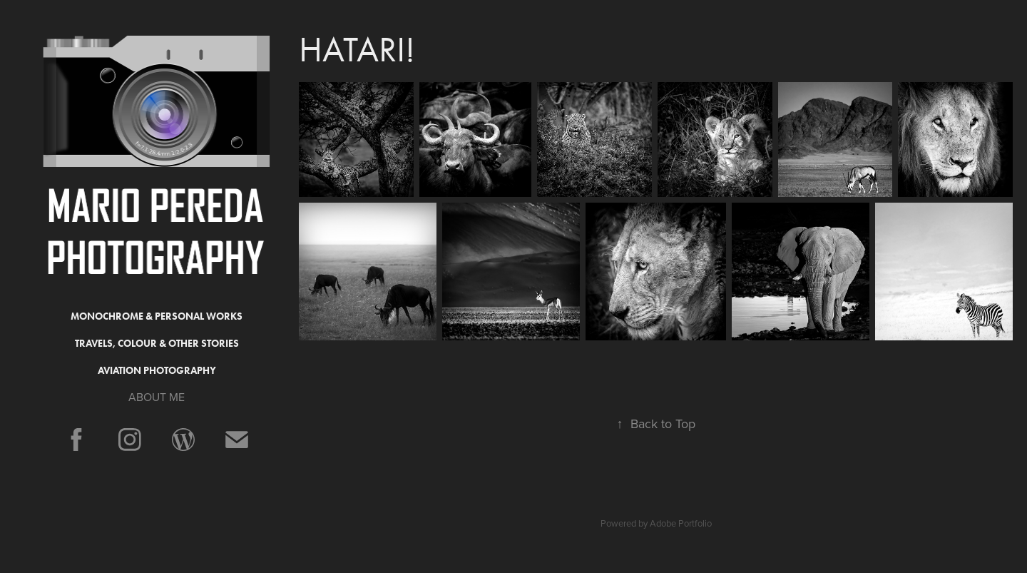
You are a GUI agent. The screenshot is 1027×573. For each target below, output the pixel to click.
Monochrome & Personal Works (156, 316)
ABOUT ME (156, 397)
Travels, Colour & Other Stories (157, 344)
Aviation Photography (157, 371)
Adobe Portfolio (681, 523)
